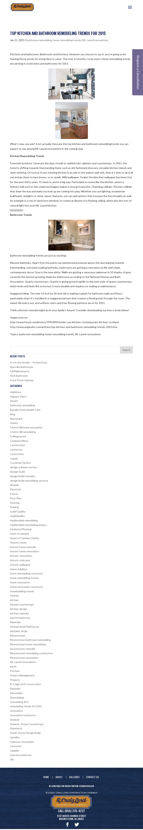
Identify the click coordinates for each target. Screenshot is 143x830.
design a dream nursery (23, 467)
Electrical (15, 489)
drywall (14, 484)
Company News (19, 440)
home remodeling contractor (26, 573)
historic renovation (21, 555)
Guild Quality (17, 511)
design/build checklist (22, 476)
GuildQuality (17, 515)
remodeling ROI (19, 702)
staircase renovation (22, 741)
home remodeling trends (67, 40)
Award (14, 400)
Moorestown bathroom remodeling (30, 639)
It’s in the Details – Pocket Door (28, 362)
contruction (17, 454)
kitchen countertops (22, 604)
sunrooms (16, 746)
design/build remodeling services (29, 480)
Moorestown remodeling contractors (31, 653)
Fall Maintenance (20, 371)
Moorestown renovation (24, 657)
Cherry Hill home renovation (26, 427)
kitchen (14, 600)
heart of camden (19, 533)
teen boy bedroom (20, 755)
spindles (15, 737)
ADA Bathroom (19, 375)
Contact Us (92, 777)
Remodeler (16, 693)
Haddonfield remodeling (24, 520)
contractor (16, 449)
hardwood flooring (20, 529)
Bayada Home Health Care (25, 409)
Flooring (14, 502)
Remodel (15, 688)
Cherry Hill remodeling (23, 431)
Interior (14, 595)
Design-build (17, 471)
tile (12, 759)
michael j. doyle (18, 631)
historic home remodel (23, 547)
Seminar (14, 719)
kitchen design (18, 609)
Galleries (74, 777)
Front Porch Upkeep (22, 380)
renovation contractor (23, 715)
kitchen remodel (19, 613)
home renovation (20, 582)
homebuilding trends (22, 591)
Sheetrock (16, 728)
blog (12, 414)
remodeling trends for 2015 (26, 706)
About (59, 777)
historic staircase (20, 560)
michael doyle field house (24, 626)
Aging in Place (18, 396)
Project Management (22, 675)
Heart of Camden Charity (24, 538)
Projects (15, 679)
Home (46, 777)
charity (14, 422)
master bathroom (20, 617)
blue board (16, 418)
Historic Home (18, 542)
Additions (15, 392)
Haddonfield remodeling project (28, 524)
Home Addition (19, 569)
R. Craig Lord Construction (25, 684)
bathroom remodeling (39, 40)
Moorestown (17, 635)
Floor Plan (15, 498)
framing (14, 507)
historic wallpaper (20, 564)
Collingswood (18, 436)
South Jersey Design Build (25, 732)
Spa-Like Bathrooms (21, 366)
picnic (13, 666)
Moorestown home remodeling (28, 644)
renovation (16, 710)
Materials (15, 622)
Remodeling (17, 697)
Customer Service (20, 462)
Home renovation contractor (26, 586)
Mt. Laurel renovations (95, 40)
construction (17, 445)
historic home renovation (24, 551)
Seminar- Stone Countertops (27, 724)
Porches (15, 670)
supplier (14, 750)
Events (14, 493)
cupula (14, 458)
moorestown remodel (22, 648)
